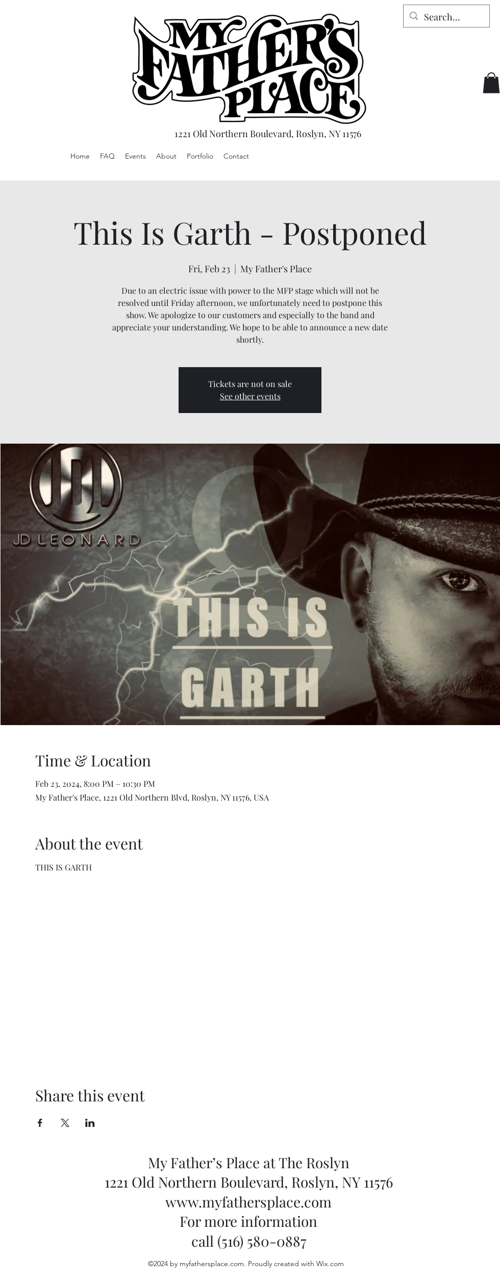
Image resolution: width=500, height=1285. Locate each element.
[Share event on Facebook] (40, 1123)
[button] (491, 82)
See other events (250, 396)
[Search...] (446, 17)
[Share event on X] (65, 1123)
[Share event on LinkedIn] (90, 1123)
